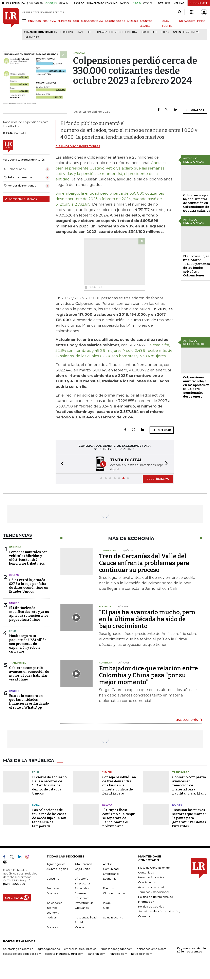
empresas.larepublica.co (80, 948)
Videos (79, 926)
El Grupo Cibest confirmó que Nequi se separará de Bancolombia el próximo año (118, 818)
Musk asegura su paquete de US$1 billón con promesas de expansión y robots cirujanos (28, 643)
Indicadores (54, 902)
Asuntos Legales (57, 868)
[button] (61, 463)
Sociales (52, 926)
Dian (80, 32)
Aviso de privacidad (151, 886)
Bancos (14, 602)
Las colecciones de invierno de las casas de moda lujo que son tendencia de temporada (49, 818)
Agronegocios (55, 863)
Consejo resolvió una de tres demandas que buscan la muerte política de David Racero (119, 785)
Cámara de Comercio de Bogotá (117, 32)
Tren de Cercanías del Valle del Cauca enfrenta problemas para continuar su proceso (144, 562)
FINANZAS (34, 21)
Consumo (52, 878)
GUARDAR (195, 110)
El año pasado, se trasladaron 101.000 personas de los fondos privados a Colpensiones (196, 265)
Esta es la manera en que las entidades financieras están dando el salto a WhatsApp (29, 701)
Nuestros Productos (151, 877)
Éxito (90, 32)
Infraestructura (84, 902)
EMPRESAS (64, 21)
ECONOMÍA (49, 21)
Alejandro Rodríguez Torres (78, 146)
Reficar (68, 32)
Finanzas (52, 892)
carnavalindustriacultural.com (64, 953)
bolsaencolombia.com (151, 948)
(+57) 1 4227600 (14, 883)
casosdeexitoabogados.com (22, 953)
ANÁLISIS (132, 21)
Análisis (107, 863)
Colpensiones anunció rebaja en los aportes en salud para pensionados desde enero (196, 386)
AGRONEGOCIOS (115, 21)
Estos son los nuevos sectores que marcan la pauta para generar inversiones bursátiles (189, 818)
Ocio (106, 907)
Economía (109, 878)
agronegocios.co (48, 948)
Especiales (82, 887)
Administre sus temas (21, 198)
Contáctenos (146, 881)
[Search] (179, 12)
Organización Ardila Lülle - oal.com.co (191, 949)
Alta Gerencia (84, 863)
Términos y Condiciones (153, 891)
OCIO (76, 21)
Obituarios (82, 907)
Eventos (108, 887)
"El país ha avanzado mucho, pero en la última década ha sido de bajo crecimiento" (147, 618)
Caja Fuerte (82, 868)
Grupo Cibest (149, 32)
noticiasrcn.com (141, 953)
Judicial (107, 771)
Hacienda (15, 546)
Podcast (51, 917)
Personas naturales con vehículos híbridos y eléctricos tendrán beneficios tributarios (28, 557)
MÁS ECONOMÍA (186, 719)
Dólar (165, 32)
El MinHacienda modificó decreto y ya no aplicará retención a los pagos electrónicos (29, 613)
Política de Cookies (151, 906)
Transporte (17, 662)
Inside (107, 902)
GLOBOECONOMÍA (92, 21)
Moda (36, 804)
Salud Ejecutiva (113, 917)
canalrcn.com (97, 953)
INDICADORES (187, 21)
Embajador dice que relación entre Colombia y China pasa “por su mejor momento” (148, 674)
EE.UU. (12, 630)
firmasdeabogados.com (117, 948)
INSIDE (201, 21)
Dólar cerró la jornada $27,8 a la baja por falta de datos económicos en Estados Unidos (28, 585)
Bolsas (14, 574)
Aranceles (32, 37)
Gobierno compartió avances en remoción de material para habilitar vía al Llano (29, 673)
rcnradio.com (118, 953)
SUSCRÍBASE (199, 3)
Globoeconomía (114, 892)
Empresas (52, 887)
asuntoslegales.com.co (18, 948)
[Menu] (25, 20)
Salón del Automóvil (186, 32)
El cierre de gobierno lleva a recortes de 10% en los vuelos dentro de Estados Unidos (49, 785)
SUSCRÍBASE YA (158, 478)
